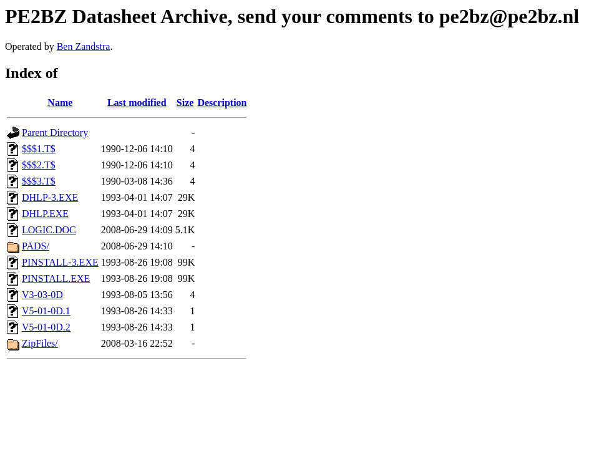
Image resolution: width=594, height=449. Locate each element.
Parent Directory (55, 132)
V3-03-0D (42, 294)
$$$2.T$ (39, 165)
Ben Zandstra (83, 46)
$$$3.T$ (39, 181)
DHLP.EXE (45, 213)
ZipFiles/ (40, 343)
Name (59, 102)
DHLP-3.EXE (50, 197)
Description (221, 102)
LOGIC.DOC (49, 229)
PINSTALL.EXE (56, 278)
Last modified (137, 102)
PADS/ (35, 246)
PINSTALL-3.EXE (60, 262)
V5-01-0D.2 (46, 327)
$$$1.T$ (39, 148)
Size (185, 102)
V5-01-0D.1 (46, 311)
